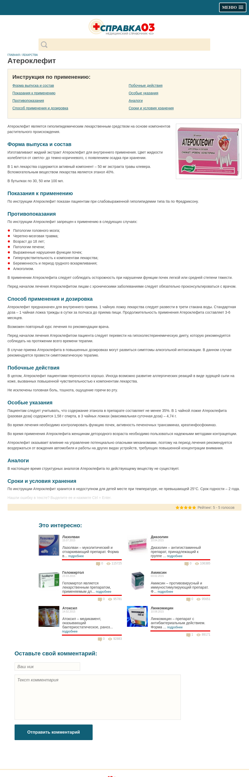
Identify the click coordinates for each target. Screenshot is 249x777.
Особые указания (143, 93)
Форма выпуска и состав (33, 85)
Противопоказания (28, 100)
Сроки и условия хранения (151, 108)
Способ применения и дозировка (40, 108)
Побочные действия (145, 85)
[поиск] (128, 44)
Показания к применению (33, 93)
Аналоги (136, 100)
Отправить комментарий (53, 732)
